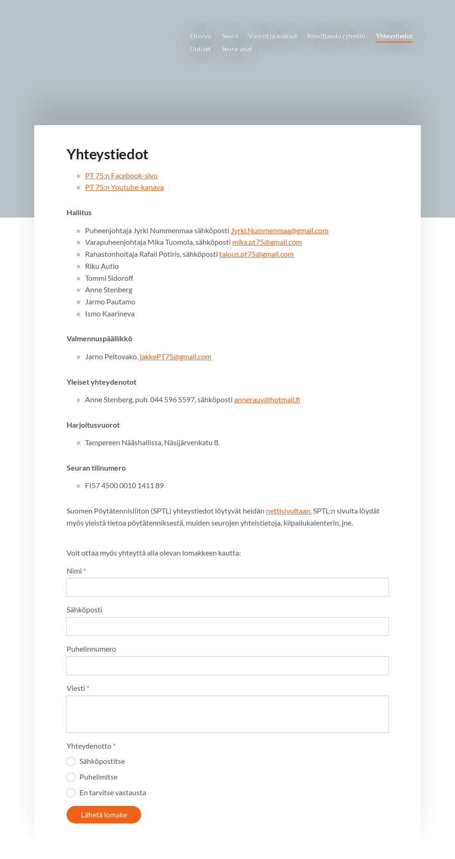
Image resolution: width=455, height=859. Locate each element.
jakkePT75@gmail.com (175, 356)
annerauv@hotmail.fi (267, 399)
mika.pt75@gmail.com (267, 241)
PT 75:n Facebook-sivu (121, 175)
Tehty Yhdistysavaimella (360, 836)
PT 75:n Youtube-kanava (124, 186)
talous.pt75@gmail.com (256, 253)
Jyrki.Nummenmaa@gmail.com (279, 230)
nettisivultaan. (289, 510)
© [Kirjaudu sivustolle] (68, 836)
